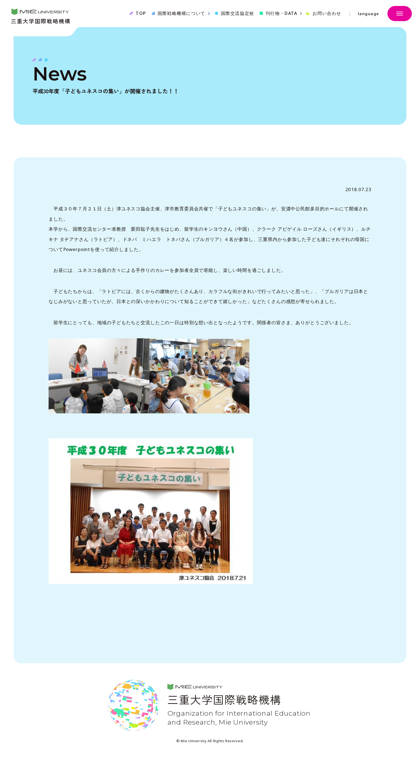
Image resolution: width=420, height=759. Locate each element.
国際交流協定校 (237, 13)
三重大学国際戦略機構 (41, 20)
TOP (141, 13)
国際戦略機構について (181, 13)
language (368, 14)
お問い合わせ (327, 13)
